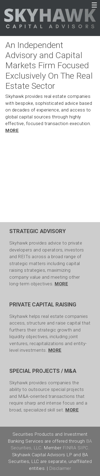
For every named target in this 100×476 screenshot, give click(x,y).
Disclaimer (60, 468)
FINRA (70, 447)
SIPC (83, 447)
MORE (12, 130)
